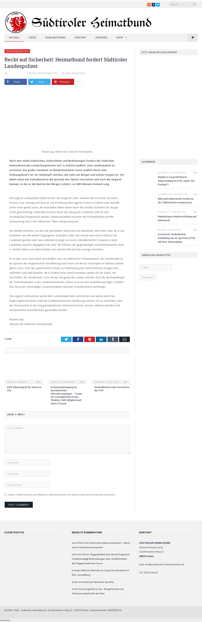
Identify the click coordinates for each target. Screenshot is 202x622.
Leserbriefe (148, 161)
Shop (119, 37)
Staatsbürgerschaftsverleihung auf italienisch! (177, 218)
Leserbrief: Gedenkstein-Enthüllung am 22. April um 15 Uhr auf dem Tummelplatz (176, 238)
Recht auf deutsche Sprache (98, 582)
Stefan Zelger (17, 73)
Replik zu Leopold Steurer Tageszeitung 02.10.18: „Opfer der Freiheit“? (176, 180)
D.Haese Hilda (79, 570)
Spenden (101, 37)
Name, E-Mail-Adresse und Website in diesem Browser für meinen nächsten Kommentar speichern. (62, 494)
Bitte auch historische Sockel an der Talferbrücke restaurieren (176, 200)
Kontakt (80, 37)
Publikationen (55, 37)
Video (32, 37)
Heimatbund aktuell (17, 51)
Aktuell (14, 37)
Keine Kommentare (73, 73)
